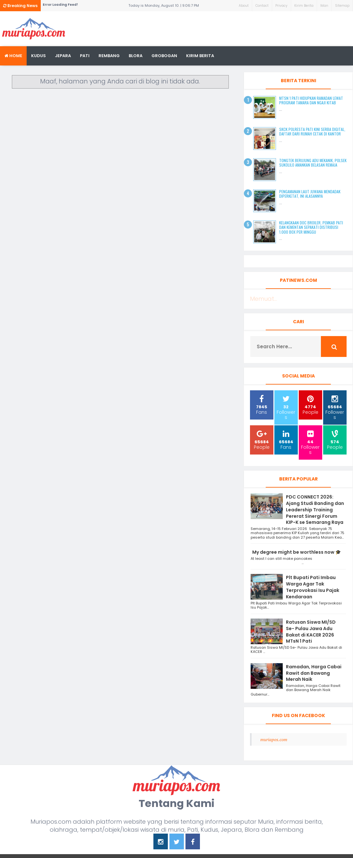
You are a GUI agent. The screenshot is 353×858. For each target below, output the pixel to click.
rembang (109, 56)
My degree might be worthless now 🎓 (296, 552)
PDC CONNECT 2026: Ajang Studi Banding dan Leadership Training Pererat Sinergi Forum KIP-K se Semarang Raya (315, 509)
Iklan (324, 5)
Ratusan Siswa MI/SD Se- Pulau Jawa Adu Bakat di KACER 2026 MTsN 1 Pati (311, 631)
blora (135, 56)
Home (13, 56)
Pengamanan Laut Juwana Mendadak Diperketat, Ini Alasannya (309, 194)
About (244, 5)
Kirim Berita (304, 5)
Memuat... (263, 299)
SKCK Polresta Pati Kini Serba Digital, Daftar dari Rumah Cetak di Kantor (312, 131)
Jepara (63, 56)
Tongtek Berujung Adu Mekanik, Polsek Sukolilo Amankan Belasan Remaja (313, 163)
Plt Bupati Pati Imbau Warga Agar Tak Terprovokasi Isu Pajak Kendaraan (312, 587)
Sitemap (342, 5)
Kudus (38, 56)
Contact (262, 5)
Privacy (281, 5)
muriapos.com (273, 739)
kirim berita (200, 56)
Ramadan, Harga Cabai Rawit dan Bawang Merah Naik (313, 673)
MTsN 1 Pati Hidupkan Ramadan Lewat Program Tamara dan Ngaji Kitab (311, 100)
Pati (85, 56)
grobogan (164, 56)
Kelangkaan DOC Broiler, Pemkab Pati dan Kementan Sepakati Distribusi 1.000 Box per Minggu (311, 227)
